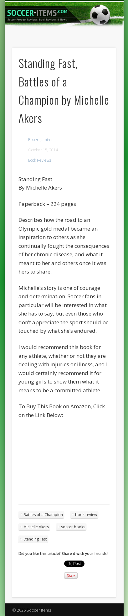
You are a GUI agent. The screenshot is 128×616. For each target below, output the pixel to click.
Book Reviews (39, 160)
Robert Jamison (41, 139)
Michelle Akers (36, 527)
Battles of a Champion (43, 514)
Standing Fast (35, 539)
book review (86, 514)
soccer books (73, 527)
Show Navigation (100, 56)
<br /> (37, 456)
